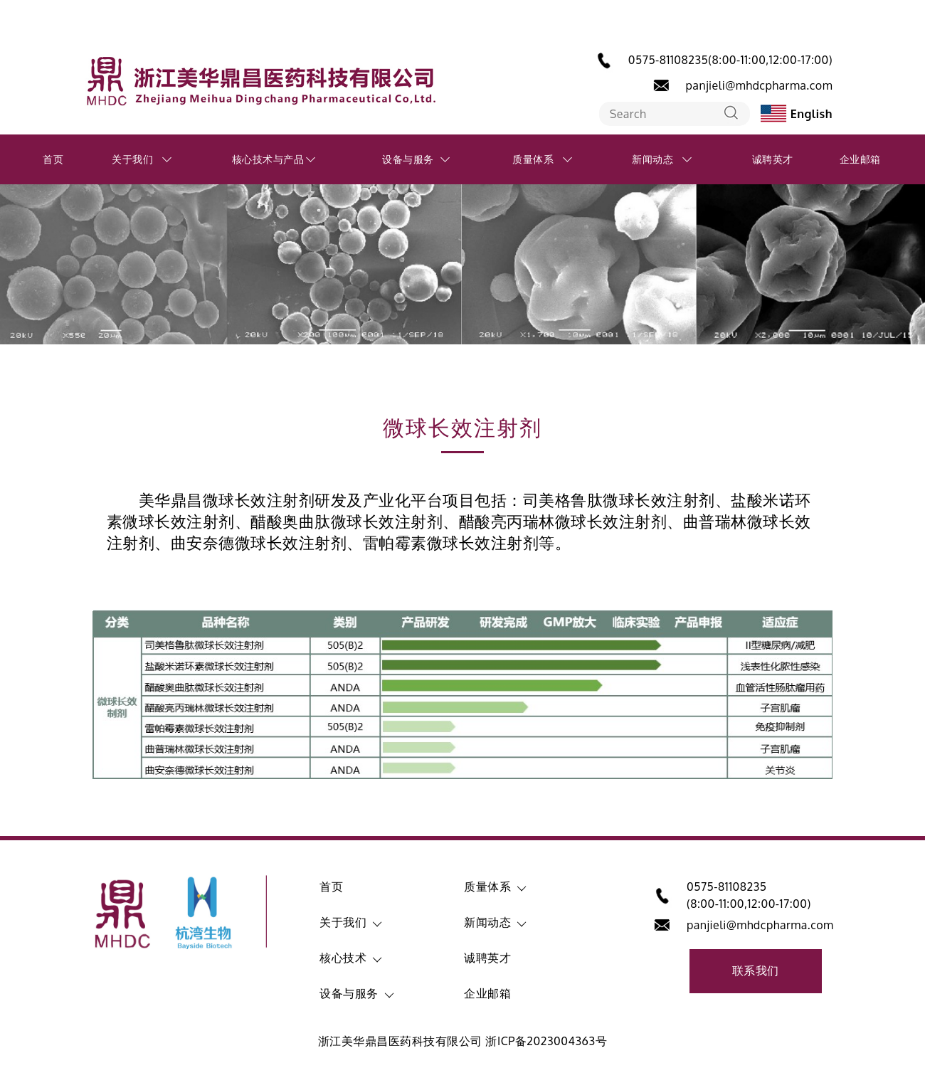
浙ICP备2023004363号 (546, 1041)
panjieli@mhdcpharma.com (759, 85)
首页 (53, 159)
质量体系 (533, 159)
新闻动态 (652, 159)
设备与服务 (408, 159)
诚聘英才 (772, 159)
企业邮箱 (860, 159)
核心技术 (342, 958)
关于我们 (132, 159)
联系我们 (755, 970)
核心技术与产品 (268, 159)
